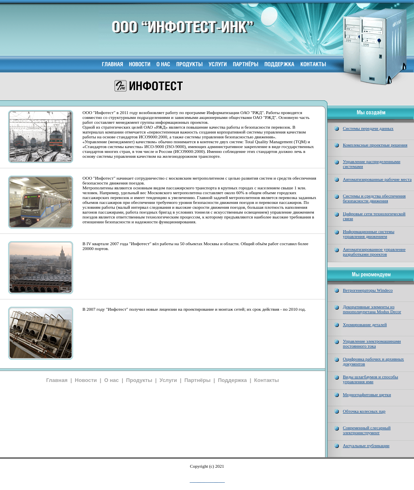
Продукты (139, 380)
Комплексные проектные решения (375, 144)
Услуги (168, 380)
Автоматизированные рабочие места (377, 179)
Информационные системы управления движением (368, 234)
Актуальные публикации (366, 445)
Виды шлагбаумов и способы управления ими (370, 379)
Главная (57, 380)
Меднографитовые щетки (367, 394)
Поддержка (232, 380)
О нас (111, 380)
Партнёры (197, 380)
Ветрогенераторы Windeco (368, 290)
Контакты (266, 380)
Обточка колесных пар (364, 411)
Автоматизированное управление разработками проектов (374, 252)
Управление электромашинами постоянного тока (372, 343)
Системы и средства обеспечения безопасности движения (374, 198)
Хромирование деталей (365, 324)
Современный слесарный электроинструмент (367, 430)
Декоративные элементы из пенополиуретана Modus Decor (372, 309)
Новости (86, 380)
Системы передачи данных (368, 128)
